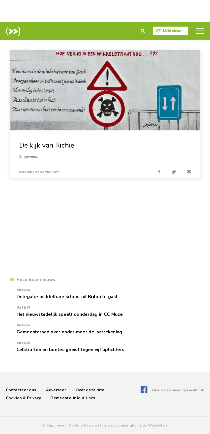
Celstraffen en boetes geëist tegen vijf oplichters (70, 350)
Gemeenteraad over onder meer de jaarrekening (69, 332)
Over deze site (90, 390)
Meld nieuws (173, 31)
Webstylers (158, 425)
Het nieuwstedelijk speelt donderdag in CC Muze (70, 314)
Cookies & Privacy (23, 398)
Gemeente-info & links (72, 398)
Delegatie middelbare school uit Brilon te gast (67, 297)
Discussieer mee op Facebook (178, 390)
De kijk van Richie (46, 145)
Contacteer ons (21, 390)
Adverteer (56, 390)
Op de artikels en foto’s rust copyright (102, 425)
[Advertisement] (105, 11)
